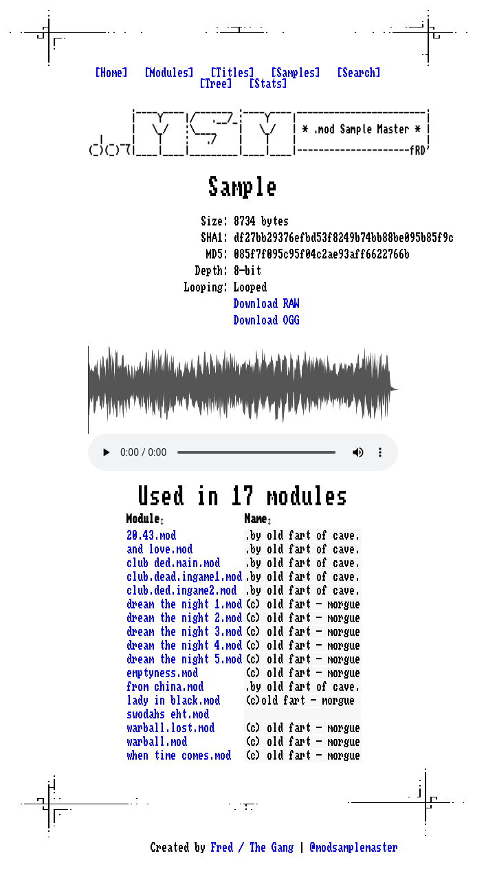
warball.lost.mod (170, 728)
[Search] (359, 72)
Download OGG (267, 320)
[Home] (111, 72)
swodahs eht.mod (167, 714)
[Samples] (295, 72)
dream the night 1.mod (184, 604)
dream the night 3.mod (184, 631)
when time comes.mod (178, 755)
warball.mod (156, 741)
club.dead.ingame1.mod (184, 576)
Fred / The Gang (252, 847)
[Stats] (268, 83)
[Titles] (232, 72)
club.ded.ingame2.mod (181, 590)
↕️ (162, 519)
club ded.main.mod (173, 563)
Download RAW (267, 303)
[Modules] (169, 72)
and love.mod (159, 549)
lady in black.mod (173, 700)
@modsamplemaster (354, 847)
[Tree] (215, 83)
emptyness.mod (162, 673)
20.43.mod (151, 535)
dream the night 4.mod (184, 645)
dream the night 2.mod (184, 618)
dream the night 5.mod (184, 659)
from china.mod (164, 686)
